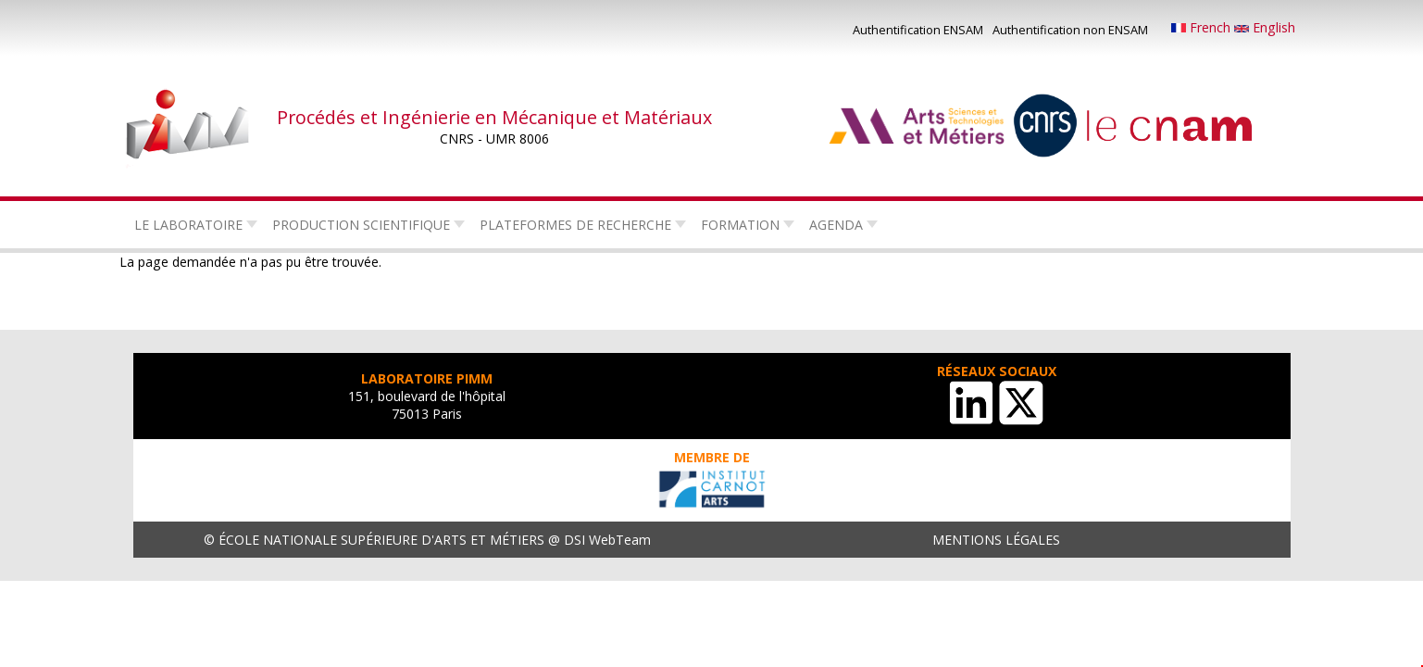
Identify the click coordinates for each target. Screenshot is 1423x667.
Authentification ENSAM (918, 29)
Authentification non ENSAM (1070, 29)
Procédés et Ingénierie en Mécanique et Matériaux (494, 117)
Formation (740, 224)
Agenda (836, 224)
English (1264, 27)
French (1202, 27)
